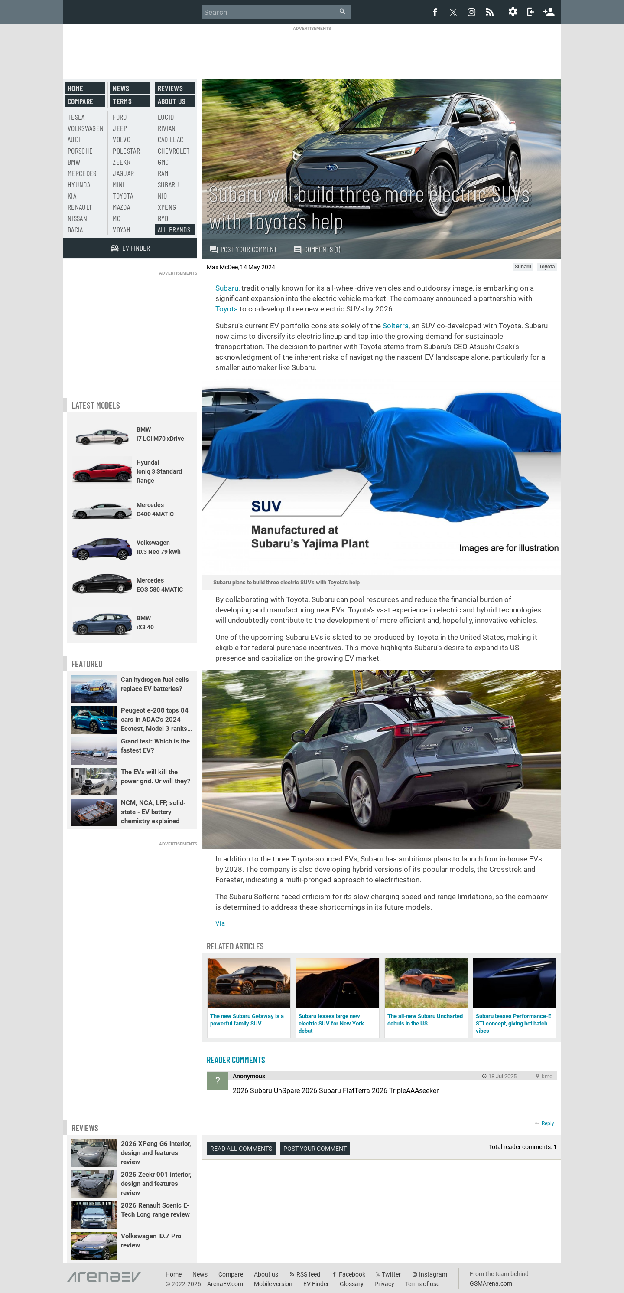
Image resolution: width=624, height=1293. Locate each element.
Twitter (391, 1274)
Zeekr (121, 162)
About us (172, 101)
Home (75, 88)
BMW (74, 162)
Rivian (167, 128)
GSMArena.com (491, 1283)
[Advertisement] (312, 50)
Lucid (166, 116)
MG (116, 218)
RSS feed (308, 1274)
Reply (548, 1123)
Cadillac (171, 139)
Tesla (76, 116)
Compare (80, 101)
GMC (163, 162)
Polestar (126, 150)
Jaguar (123, 173)
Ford (120, 116)
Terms (122, 101)
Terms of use (422, 1283)
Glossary (352, 1283)
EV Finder (316, 1283)
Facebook (352, 1274)
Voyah (121, 229)
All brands (174, 229)
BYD (163, 218)
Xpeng (167, 207)
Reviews (170, 88)
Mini (118, 184)
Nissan (77, 218)
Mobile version (273, 1283)
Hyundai (80, 184)
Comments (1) (316, 249)
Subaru (226, 288)
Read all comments (241, 1148)
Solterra (396, 325)
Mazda (121, 207)
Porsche (80, 150)
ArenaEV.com (225, 1283)
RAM (163, 173)
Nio (162, 195)
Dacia (75, 229)
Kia (72, 195)
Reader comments (236, 1059)
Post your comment (243, 249)
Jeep (120, 128)
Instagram (433, 1274)
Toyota (226, 308)
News (121, 88)
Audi (74, 139)
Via (220, 923)
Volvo (121, 139)
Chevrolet (174, 150)
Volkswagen (86, 128)
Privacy (384, 1283)
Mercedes (82, 173)
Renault (80, 207)
